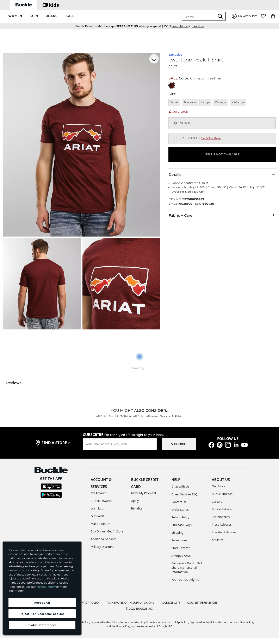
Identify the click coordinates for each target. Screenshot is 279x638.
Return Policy (180, 517)
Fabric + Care (222, 215)
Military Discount (102, 547)
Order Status (180, 510)
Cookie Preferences (202, 602)
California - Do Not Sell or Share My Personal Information (189, 567)
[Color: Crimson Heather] (171, 85)
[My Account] (244, 16)
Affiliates (218, 540)
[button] (15, 16)
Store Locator (181, 548)
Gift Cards (97, 516)
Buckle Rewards (101, 501)
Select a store (211, 138)
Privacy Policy (45, 586)
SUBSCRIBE (178, 444)
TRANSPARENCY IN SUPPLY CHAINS (130, 602)
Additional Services (103, 539)
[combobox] (199, 16)
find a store (56, 442)
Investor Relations (224, 532)
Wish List (97, 508)
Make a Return (101, 524)
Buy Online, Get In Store (107, 531)
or (182, 26)
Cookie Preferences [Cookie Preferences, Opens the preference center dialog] (42, 625)
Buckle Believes (222, 509)
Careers (217, 501)
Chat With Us (180, 486)
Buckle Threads (222, 494)
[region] (42, 588)
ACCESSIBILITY (171, 602)
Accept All (42, 602)
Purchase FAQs (182, 525)
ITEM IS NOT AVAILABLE (222, 154)
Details (222, 174)
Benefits (136, 508)
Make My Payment (143, 493)
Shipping (178, 533)
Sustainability (221, 517)
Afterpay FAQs (181, 555)
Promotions (179, 540)
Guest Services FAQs (185, 494)
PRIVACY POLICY (89, 602)
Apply (135, 501)
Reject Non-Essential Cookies (42, 613)
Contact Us (179, 502)
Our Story (218, 486)
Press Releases (222, 524)
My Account (99, 493)
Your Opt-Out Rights (185, 580)
